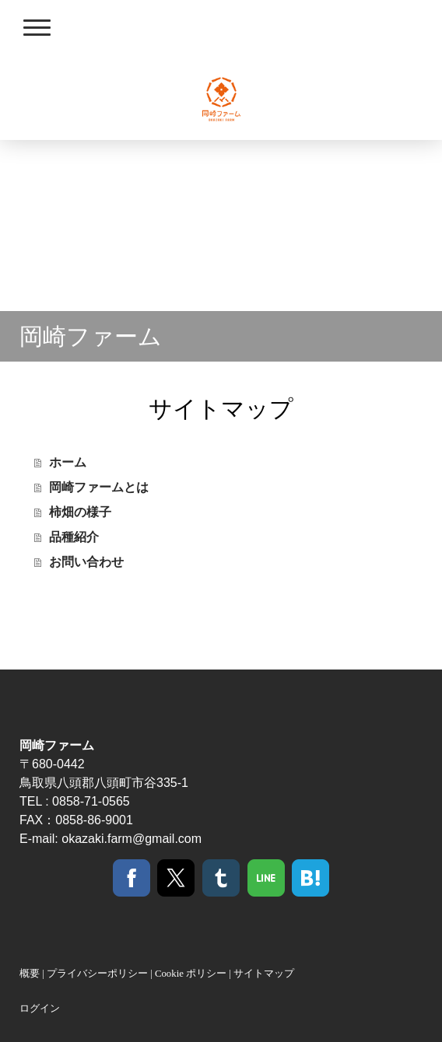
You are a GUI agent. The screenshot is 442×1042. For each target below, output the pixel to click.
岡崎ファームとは (99, 487)
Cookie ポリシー (190, 973)
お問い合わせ (86, 561)
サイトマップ (263, 973)
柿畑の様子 (80, 512)
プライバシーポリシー (97, 973)
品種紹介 (74, 537)
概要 (29, 973)
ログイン (39, 1008)
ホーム (67, 462)
